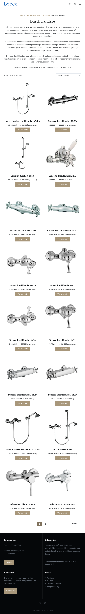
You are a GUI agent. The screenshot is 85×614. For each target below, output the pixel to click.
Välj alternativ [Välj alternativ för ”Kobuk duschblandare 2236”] (23, 513)
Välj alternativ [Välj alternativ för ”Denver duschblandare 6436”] (23, 294)
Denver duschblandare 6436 (23, 285)
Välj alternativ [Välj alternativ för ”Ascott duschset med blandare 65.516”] (23, 130)
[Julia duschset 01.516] (62, 427)
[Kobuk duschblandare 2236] (22, 482)
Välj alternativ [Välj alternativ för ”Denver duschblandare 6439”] (62, 349)
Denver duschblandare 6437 (62, 285)
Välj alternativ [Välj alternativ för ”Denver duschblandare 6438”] (23, 349)
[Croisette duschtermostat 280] (22, 208)
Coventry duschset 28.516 (22, 176)
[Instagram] (45, 603)
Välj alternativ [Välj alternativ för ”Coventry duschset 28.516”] (23, 184)
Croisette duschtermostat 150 (62, 176)
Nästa (75, 524)
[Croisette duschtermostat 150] (62, 153)
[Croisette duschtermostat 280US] (62, 208)
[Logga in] (70, 4)
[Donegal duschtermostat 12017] (22, 372)
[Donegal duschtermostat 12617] (62, 372)
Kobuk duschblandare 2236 (22, 504)
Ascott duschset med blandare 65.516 (23, 121)
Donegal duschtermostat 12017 (22, 395)
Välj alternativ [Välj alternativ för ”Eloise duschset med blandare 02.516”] (23, 458)
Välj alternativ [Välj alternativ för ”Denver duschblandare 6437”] (62, 294)
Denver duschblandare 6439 (62, 340)
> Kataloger (49, 578)
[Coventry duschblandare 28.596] (62, 99)
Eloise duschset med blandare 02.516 (23, 449)
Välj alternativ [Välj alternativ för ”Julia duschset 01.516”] (62, 458)
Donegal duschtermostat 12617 (62, 395)
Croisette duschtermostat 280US (62, 230)
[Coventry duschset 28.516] (22, 153)
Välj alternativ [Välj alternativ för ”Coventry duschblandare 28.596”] (62, 130)
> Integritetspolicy (52, 587)
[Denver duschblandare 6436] (22, 263)
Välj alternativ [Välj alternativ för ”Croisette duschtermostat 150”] (62, 184)
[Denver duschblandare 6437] (62, 263)
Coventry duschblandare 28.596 (62, 121)
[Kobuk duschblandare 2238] (62, 482)
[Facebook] (40, 603)
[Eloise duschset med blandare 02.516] (22, 427)
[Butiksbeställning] (68, 75)
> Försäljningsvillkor (53, 584)
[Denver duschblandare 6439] (62, 318)
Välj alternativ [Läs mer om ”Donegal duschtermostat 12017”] (23, 403)
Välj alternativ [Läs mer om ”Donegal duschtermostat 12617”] (62, 403)
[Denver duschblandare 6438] (22, 318)
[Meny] (80, 4)
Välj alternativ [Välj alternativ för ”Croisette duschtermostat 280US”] (62, 239)
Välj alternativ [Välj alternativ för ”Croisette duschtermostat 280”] (23, 239)
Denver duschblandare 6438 (22, 340)
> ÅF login (49, 581)
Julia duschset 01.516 (62, 449)
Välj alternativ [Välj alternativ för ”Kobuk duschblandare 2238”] (62, 513)
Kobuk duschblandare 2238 (62, 504)
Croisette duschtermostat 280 (22, 230)
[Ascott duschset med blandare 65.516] (22, 99)
